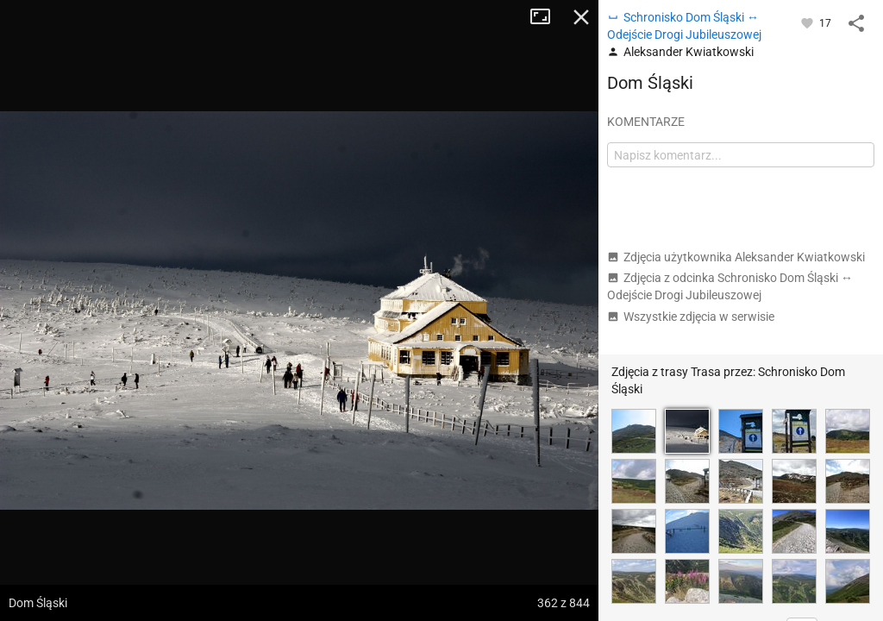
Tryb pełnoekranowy (546, 17)
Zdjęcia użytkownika (736, 257)
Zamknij (581, 17)
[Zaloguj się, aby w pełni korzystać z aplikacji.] (808, 22)
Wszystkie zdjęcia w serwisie (690, 316)
